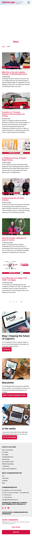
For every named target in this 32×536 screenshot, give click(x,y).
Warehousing (5, 459)
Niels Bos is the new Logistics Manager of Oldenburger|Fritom (14, 73)
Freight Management (7, 457)
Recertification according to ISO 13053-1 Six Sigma (14, 279)
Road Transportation (7, 450)
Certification (5, 478)
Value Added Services (8, 461)
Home (3, 46)
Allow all (16, 532)
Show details (16, 527)
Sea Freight (5, 454)
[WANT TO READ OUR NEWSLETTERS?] (14, 395)
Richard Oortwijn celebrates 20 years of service (14, 239)
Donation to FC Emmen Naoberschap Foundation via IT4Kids (13, 114)
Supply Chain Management (9, 468)
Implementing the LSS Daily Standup (13, 199)
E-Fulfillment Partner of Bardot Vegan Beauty (14, 159)
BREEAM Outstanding (7, 464)
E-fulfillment (5, 466)
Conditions (5, 480)
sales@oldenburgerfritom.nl (10, 499)
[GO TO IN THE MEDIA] (9, 437)
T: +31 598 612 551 (6, 495)
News (3, 483)
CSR (3, 476)
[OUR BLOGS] (7, 349)
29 (21, 301)
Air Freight (5, 452)
